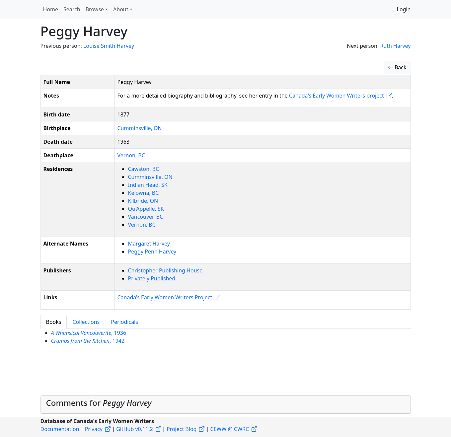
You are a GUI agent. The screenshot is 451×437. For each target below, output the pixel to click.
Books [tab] (53, 322)
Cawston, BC (143, 169)
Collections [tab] (86, 322)
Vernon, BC (131, 155)
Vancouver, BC (145, 216)
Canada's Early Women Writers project (336, 95)
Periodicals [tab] (124, 322)
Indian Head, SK (148, 184)
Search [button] (71, 9)
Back (397, 67)
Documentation (59, 429)
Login (404, 9)
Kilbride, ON (143, 200)
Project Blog (181, 429)
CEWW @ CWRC (229, 429)
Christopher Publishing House (165, 270)
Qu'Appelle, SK (146, 208)
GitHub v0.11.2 (134, 429)
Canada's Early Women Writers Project (164, 297)
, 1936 (88, 332)
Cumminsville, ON (139, 128)
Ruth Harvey (395, 45)
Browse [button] (95, 9)
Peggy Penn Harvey (152, 251)
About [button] (120, 9)
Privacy (94, 429)
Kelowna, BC (143, 192)
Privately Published (152, 278)
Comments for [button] (99, 402)
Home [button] (50, 9)
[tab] (226, 404)
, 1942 (88, 340)
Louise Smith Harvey (108, 45)
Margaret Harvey (149, 243)
